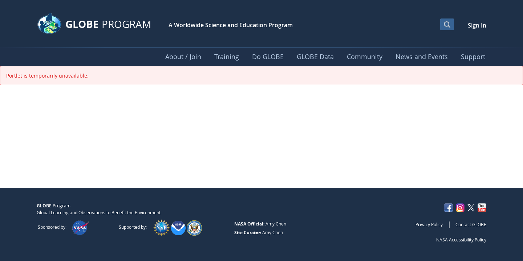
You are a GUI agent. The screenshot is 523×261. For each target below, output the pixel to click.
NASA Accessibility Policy (461, 240)
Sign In (477, 25)
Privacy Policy (429, 224)
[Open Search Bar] (447, 24)
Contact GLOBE (470, 224)
